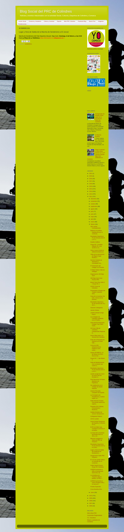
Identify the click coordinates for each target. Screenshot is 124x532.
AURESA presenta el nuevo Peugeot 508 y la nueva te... (97, 482)
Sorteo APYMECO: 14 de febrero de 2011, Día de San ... (96, 354)
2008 (91, 500)
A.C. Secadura (91, 517)
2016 (91, 183)
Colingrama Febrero (96, 416)
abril (92, 219)
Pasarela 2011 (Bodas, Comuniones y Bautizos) (97, 408)
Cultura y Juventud (49, 21)
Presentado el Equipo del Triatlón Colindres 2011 (97, 292)
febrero (93, 224)
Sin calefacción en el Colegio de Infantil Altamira (96, 387)
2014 (91, 189)
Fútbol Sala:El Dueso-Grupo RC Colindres (97, 466)
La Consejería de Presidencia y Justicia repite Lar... (97, 396)
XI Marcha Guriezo (98, 135)
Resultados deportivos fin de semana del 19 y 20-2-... (97, 303)
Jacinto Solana (94, 310)
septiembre (94, 206)
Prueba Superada (95, 486)
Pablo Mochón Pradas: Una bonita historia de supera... (97, 402)
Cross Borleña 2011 (96, 489)
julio (92, 211)
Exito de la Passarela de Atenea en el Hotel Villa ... (97, 341)
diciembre (94, 198)
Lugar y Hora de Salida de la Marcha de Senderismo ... (97, 451)
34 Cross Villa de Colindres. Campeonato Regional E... (97, 331)
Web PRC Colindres (69, 21)
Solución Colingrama (96, 307)
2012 (91, 194)
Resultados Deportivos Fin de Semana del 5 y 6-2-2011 (97, 445)
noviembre (94, 201)
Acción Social (22, 21)
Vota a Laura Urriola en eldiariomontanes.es (97, 251)
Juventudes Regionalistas (94, 515)
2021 (91, 173)
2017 (91, 181)
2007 (91, 503)
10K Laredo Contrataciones (95, 227)
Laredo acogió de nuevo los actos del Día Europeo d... (97, 375)
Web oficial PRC (92, 513)
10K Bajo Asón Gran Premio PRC (96, 278)
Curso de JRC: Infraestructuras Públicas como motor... (95, 348)
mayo (92, 216)
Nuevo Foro (92, 21)
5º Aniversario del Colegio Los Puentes (97, 266)
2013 (91, 191)
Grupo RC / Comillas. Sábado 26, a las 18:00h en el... (96, 246)
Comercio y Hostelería (35, 21)
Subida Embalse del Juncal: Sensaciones (97, 412)
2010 (91, 495)
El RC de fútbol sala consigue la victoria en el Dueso (97, 428)
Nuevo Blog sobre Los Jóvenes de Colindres (97, 336)
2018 (91, 178)
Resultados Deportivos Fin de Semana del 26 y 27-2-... (97, 238)
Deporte (59, 21)
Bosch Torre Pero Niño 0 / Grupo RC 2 (97, 283)
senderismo (28, 44)
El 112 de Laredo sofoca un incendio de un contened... (97, 461)
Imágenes (101, 21)
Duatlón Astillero (95, 242)
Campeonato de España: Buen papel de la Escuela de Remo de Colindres (99, 117)
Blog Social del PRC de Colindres (46, 11)
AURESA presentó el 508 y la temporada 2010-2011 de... (96, 471)
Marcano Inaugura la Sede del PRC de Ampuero (96, 440)
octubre (93, 204)
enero (92, 492)
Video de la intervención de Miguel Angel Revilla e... (97, 256)
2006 (91, 506)
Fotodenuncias (22, 24)
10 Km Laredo (94, 419)
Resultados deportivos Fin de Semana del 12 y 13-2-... (97, 369)
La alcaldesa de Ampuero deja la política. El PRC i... (96, 477)
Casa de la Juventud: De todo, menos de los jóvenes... (97, 297)
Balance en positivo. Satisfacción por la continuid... (96, 232)
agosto (93, 209)
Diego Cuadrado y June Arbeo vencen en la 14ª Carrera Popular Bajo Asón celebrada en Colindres (96, 154)
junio (92, 214)
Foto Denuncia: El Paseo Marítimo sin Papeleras (97, 381)
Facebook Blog (82, 21)
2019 (91, 176)
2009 (91, 498)
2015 (91, 186)
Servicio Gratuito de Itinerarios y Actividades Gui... (96, 261)
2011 (91, 196)
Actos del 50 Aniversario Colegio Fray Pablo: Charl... (97, 324)
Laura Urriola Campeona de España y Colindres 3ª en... (97, 423)
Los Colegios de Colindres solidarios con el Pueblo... (96, 318)
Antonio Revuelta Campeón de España (97, 391)
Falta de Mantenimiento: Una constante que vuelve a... (97, 364)
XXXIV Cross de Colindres (95, 287)
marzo (93, 221)
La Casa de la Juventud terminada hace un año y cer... (97, 434)
